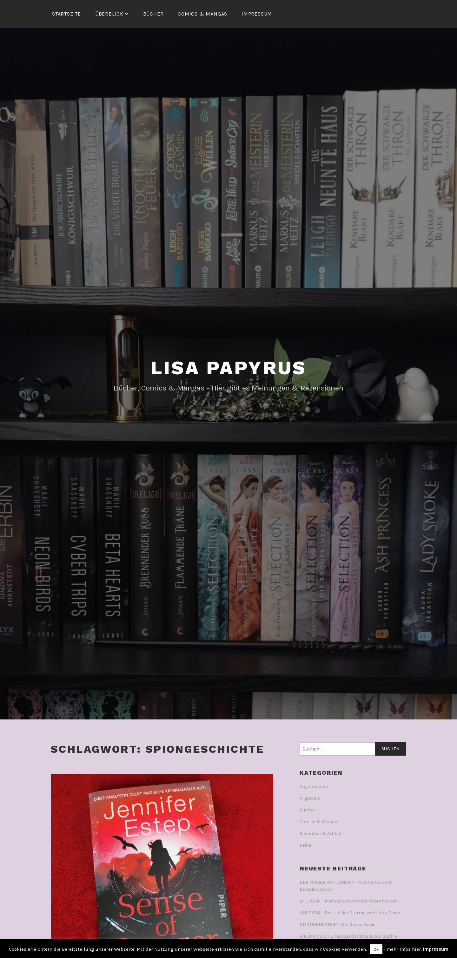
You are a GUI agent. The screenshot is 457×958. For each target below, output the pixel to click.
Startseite (66, 14)
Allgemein (310, 798)
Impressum (257, 14)
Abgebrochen (314, 786)
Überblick (109, 14)
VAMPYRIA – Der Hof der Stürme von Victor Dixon (350, 912)
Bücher (153, 14)
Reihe (305, 845)
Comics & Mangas (202, 14)
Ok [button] (376, 949)
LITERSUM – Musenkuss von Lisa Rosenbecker (348, 901)
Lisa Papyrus (228, 368)
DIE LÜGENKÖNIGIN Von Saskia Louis (337, 924)
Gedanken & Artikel (320, 833)
